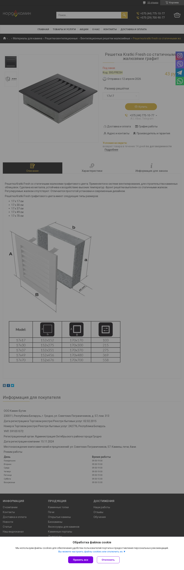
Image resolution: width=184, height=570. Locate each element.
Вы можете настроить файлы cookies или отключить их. (90, 551)
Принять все (80, 559)
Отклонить (108, 559)
